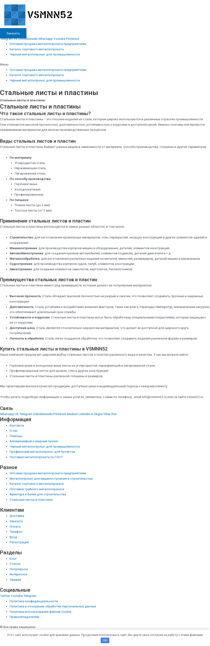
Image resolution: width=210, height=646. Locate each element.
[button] (105, 64)
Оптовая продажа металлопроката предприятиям (48, 44)
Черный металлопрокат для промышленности (45, 54)
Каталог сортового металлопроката (37, 49)
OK (105, 640)
